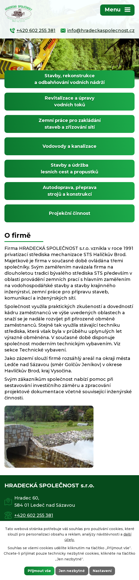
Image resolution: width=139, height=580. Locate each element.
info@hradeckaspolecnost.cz (101, 30)
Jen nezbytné (72, 571)
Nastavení (102, 571)
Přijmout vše (39, 571)
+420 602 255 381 (36, 30)
